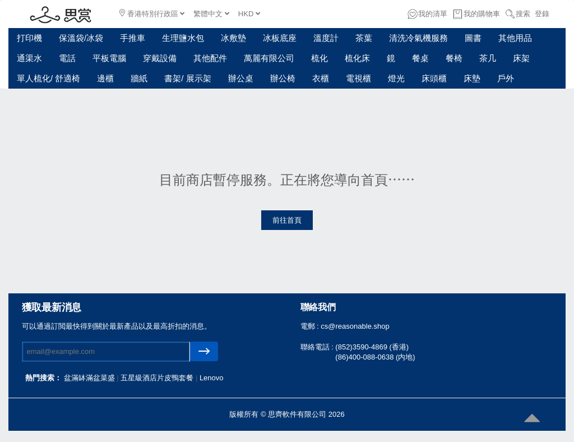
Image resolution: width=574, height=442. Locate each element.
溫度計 (326, 38)
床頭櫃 (434, 78)
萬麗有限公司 (269, 58)
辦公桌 (240, 78)
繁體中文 (211, 14)
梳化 (319, 58)
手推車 (132, 38)
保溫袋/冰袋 (81, 38)
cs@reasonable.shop (355, 326)
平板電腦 (109, 58)
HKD (249, 14)
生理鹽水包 (183, 38)
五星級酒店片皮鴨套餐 (158, 378)
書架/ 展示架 (187, 78)
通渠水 (29, 58)
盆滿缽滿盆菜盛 (90, 378)
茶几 (487, 58)
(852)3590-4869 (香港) (372, 347)
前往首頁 (287, 220)
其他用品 (515, 38)
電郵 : (310, 326)
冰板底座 (280, 38)
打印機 (29, 38)
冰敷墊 (233, 38)
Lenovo (212, 378)
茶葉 (363, 38)
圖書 (473, 38)
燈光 (396, 78)
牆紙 (139, 78)
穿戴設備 (160, 58)
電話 (67, 58)
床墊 (472, 78)
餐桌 (420, 58)
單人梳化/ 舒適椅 (48, 78)
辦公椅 (282, 78)
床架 (521, 58)
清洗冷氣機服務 (418, 38)
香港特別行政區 (151, 13)
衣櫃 (320, 78)
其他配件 (210, 58)
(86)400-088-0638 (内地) (375, 357)
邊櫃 (105, 78)
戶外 (505, 78)
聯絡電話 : (318, 347)
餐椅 (454, 58)
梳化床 (357, 58)
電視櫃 (358, 78)
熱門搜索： (43, 378)
